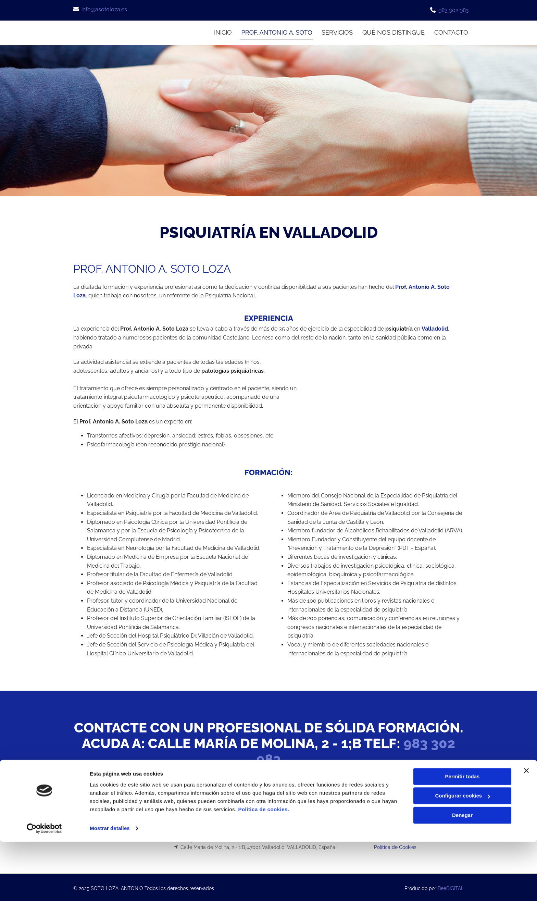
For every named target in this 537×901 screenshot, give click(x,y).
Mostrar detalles (110, 887)
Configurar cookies (462, 855)
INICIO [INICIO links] (219, 31)
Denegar (462, 874)
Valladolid (435, 326)
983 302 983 (453, 10)
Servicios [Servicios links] (336, 31)
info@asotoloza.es (104, 9)
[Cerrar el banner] (526, 829)
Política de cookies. (263, 869)
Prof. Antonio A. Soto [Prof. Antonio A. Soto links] (275, 31)
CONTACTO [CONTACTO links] (452, 31)
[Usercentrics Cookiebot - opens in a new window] (44, 888)
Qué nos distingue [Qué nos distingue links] (393, 31)
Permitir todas (462, 836)
